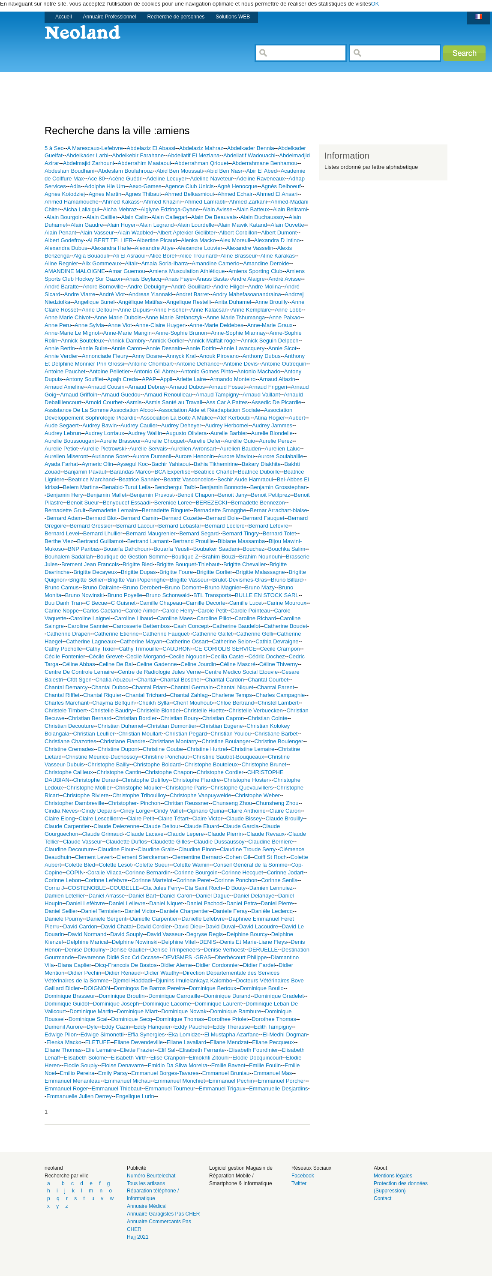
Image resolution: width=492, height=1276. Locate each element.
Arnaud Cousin (105, 387)
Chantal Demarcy (66, 687)
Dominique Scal (88, 1019)
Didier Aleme (176, 965)
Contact (382, 1198)
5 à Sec (54, 148)
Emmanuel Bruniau (226, 1073)
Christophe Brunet (263, 764)
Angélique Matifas (140, 302)
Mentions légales (393, 1176)
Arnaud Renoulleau (168, 394)
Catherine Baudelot (236, 626)
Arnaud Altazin (277, 379)
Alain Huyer (121, 225)
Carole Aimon (142, 610)
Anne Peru (58, 325)
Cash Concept (191, 626)
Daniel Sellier (61, 911)
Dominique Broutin (121, 996)
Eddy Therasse (231, 1027)
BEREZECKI (212, 502)
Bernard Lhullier (103, 533)
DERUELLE (263, 949)
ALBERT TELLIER (110, 240)
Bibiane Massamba (241, 541)
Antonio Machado (258, 371)
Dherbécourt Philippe (241, 957)
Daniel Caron (176, 895)
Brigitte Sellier (86, 579)
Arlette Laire (191, 379)
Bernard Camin (139, 518)
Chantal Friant (149, 687)
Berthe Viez (59, 541)
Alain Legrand (156, 225)
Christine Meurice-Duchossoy (101, 757)
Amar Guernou (127, 271)
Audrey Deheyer (181, 425)
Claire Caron (284, 811)
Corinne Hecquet (242, 872)
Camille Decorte (205, 603)
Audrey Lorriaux (104, 433)
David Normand (87, 934)
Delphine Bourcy (247, 934)
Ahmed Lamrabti (205, 201)
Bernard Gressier (91, 525)
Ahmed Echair (235, 194)
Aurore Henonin (194, 456)
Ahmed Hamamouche (72, 201)
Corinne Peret (193, 880)
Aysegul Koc (132, 464)
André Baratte (62, 286)
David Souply (126, 934)
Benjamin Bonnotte (222, 487)
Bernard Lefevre (268, 525)
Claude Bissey (244, 818)
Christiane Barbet (276, 733)
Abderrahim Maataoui (144, 163)
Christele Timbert (66, 710)
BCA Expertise (173, 471)
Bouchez (253, 549)
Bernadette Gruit (65, 510)
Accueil (63, 17)
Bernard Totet (279, 533)
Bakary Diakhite (261, 464)
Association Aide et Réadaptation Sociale (209, 410)
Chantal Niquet (234, 687)
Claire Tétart (173, 818)
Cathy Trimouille (139, 649)
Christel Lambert (278, 703)
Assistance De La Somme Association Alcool (100, 410)
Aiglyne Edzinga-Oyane (170, 209)
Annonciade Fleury (105, 356)
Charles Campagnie (280, 695)
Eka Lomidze (184, 1034)
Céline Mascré (237, 664)
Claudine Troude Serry (248, 849)
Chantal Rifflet (62, 695)
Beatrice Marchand (91, 479)
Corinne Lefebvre (106, 880)
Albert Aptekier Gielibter (186, 232)
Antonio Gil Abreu (155, 371)
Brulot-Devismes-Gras (239, 579)
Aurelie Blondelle (272, 433)
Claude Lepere (185, 834)
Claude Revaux (265, 834)
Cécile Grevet (106, 656)
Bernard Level (62, 533)
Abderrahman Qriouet (201, 163)
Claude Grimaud (102, 834)
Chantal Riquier (102, 695)
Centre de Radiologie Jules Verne (159, 672)
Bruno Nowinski (84, 595)
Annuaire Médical (147, 1206)
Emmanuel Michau (127, 1081)
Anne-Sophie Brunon (181, 333)
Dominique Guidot (67, 1003)
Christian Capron (223, 718)
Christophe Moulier (138, 787)
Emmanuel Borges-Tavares (164, 1073)
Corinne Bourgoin (196, 872)
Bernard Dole (222, 518)
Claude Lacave (145, 834)
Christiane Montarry (173, 741)
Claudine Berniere (270, 841)
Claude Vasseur (82, 841)
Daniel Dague (213, 895)
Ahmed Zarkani (248, 201)
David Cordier (154, 926)
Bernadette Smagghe (220, 510)
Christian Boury (179, 718)
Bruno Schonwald (167, 595)
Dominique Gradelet (279, 996)
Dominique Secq (131, 1019)
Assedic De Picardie (276, 402)
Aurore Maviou (236, 456)
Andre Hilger (228, 286)
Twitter (298, 1183)
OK (375, 3)
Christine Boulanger (225, 741)
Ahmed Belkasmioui (189, 194)
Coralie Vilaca (104, 872)
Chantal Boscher (180, 679)
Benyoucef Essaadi (126, 502)
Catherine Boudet (285, 626)
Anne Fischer (169, 309)
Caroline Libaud (133, 618)
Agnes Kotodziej (65, 194)
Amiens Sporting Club (255, 271)
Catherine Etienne (116, 633)
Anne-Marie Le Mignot (72, 333)
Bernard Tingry (240, 533)
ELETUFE (98, 1042)
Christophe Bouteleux (210, 764)
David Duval (220, 926)
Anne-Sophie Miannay (238, 333)
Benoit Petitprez (270, 495)
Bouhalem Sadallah (69, 556)
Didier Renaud (123, 973)
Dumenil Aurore (64, 1027)
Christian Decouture (69, 726)
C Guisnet (123, 603)
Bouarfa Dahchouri (126, 549)
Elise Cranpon (168, 1057)
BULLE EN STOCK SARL (267, 595)
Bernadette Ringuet (166, 510)
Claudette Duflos (126, 841)
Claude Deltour (161, 826)
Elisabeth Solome (85, 1057)
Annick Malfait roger (212, 340)
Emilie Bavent (228, 1065)
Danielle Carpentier (153, 919)
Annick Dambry (126, 340)
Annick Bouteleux (82, 340)
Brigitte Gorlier (214, 572)
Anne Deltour (98, 309)
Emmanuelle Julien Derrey (78, 1096)
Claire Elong (60, 818)
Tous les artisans (146, 1183)
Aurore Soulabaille (280, 456)
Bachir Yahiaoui (170, 464)
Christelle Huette (204, 710)
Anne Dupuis (134, 309)
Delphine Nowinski (135, 942)
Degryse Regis (204, 934)
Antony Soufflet (84, 379)
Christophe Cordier (220, 772)
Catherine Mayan (141, 641)
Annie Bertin (60, 348)
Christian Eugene (221, 726)
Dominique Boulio (262, 988)
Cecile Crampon (280, 649)
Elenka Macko (63, 1042)
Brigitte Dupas (138, 572)
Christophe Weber (257, 795)
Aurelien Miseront (66, 456)
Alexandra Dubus (66, 248)
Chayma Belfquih (113, 703)
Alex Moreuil (234, 240)
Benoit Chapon (195, 495)
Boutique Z (184, 556)
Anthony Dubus (262, 356)
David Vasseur (165, 934)
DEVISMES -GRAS (187, 957)
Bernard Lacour (135, 525)
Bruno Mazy (260, 587)
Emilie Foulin (265, 1065)
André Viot (112, 294)
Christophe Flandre (196, 780)
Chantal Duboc (109, 687)
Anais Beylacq (143, 279)
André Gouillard (190, 286)
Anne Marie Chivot (67, 317)
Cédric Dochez (266, 656)
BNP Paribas (83, 549)
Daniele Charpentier (184, 911)
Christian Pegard (186, 733)
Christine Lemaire (252, 749)
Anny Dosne (147, 356)
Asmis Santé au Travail (173, 402)
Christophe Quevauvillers (241, 787)
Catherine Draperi (68, 633)
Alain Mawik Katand (242, 225)
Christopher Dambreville (74, 803)
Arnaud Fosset (227, 387)
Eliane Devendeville (138, 1042)
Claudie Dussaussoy (219, 841)
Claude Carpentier (67, 826)
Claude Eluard (201, 826)
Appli (166, 379)
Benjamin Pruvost (152, 495)
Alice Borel (162, 255)
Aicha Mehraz (120, 209)
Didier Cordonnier (217, 965)
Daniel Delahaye (254, 895)
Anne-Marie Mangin (127, 333)
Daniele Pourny (64, 919)
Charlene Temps (231, 695)
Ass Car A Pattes (227, 402)
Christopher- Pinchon (134, 803)
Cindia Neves (61, 811)
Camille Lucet (246, 603)
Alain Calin (134, 217)
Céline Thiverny (278, 664)
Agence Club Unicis (189, 186)
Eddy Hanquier (152, 1027)
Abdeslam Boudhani (69, 171)
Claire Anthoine (247, 811)
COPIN (75, 872)
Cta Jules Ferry (162, 888)
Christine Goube (163, 749)
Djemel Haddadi (132, 980)
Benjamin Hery (64, 495)
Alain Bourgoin (64, 217)
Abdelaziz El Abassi (151, 148)
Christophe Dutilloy (145, 780)
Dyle (92, 1027)
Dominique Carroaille (174, 996)
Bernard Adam (64, 518)
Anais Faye (178, 279)
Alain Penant (60, 232)
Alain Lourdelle (195, 225)
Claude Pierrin (225, 834)
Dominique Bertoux (213, 988)
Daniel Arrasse (107, 895)
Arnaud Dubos (187, 387)
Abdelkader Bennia (250, 148)
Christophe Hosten (247, 780)
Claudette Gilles (170, 841)
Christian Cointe (268, 718)
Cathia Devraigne (276, 641)
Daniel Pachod (204, 903)
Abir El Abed (261, 171)
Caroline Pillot (214, 618)
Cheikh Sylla (153, 703)
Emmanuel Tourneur (170, 1088)
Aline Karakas (278, 255)
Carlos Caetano (102, 610)
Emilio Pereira (77, 1073)
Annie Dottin (201, 348)
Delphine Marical (87, 942)
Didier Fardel (259, 965)
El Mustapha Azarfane (231, 1034)
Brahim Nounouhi (260, 556)
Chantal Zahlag (188, 695)
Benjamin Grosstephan (278, 487)
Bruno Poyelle (125, 595)
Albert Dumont (279, 232)
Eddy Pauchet (191, 1027)
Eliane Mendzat (229, 1042)
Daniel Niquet (166, 903)
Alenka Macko (198, 240)
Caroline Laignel (90, 618)
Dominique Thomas (180, 1019)
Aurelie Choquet (164, 441)
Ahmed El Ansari (276, 194)
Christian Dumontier (171, 726)
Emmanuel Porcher (281, 1081)
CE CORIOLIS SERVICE (225, 649)
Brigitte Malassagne (260, 572)
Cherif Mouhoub (193, 703)
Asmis (133, 402)
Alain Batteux (252, 209)
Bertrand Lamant (148, 541)
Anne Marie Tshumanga (235, 317)
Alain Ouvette (287, 225)
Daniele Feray (230, 911)
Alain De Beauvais (214, 217)
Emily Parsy (113, 1073)
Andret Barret (192, 294)
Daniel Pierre (277, 903)
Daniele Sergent (106, 919)
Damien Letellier (65, 895)
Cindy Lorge (135, 811)
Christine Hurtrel (207, 749)
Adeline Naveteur (211, 178)
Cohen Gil (237, 857)
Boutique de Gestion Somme (132, 556)
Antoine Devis (240, 363)
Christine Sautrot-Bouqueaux (228, 757)
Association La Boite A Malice (176, 417)
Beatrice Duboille (259, 471)
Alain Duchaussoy (262, 217)
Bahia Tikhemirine (216, 464)
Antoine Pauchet (65, 371)
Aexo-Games (145, 186)
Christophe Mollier (88, 787)
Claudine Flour (116, 849)
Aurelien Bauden (240, 448)
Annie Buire (93, 348)
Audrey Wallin (145, 433)
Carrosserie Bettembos (141, 626)
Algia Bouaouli (91, 255)
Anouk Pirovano (219, 356)
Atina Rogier (269, 417)
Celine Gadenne (157, 664)
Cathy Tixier (100, 649)
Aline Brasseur (238, 255)
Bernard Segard (199, 533)
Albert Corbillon (238, 232)
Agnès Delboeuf (281, 186)
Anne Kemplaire (251, 309)
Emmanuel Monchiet (179, 1081)
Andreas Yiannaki (150, 294)
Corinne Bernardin (148, 872)
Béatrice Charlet (214, 471)
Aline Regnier (61, 263)
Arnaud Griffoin (78, 394)
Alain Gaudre (87, 225)
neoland (54, 1168)
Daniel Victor (140, 911)
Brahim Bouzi (218, 556)
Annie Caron (126, 348)
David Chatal (117, 926)
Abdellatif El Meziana (193, 155)
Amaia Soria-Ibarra (164, 263)
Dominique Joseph (116, 1003)
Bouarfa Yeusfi (171, 549)
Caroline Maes (175, 618)
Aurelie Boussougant (70, 441)
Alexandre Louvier (199, 248)
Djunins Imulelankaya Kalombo (194, 980)
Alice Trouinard (198, 255)
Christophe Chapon (169, 772)
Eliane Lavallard (187, 1042)
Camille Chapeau (160, 603)
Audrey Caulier (138, 425)
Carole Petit (212, 610)
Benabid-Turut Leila (126, 487)
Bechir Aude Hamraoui (245, 479)
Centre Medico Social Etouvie (241, 672)
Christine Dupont (118, 749)
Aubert (296, 417)
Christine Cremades (69, 749)
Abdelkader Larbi (87, 155)
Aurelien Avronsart (193, 448)
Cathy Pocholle (63, 649)
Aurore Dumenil (151, 456)
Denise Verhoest (224, 949)
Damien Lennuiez (271, 888)
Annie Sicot (282, 348)
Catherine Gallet (212, 633)
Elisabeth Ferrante (202, 1050)
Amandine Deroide (266, 263)
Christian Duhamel (121, 726)
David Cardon (80, 926)
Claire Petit (140, 818)
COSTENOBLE (87, 888)
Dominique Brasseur (70, 996)
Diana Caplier (74, 965)
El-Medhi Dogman (285, 1034)
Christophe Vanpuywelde (200, 795)
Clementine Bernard (197, 857)
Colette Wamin (191, 865)
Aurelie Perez (275, 441)
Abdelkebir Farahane (138, 155)
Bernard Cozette (182, 518)
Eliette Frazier (137, 1050)
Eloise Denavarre (122, 1065)
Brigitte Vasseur (189, 579)
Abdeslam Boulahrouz (125, 171)
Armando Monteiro (232, 379)
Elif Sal (166, 1050)
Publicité (136, 1168)
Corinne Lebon (63, 880)
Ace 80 (96, 178)
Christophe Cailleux (69, 772)
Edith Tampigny (273, 1027)
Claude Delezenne (116, 826)
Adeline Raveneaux (261, 178)
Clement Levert (94, 857)
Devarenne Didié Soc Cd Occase (118, 957)
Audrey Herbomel (226, 425)
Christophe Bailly (108, 764)
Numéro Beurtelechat (151, 1176)
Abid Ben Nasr (225, 171)
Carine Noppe (62, 610)
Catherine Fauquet (165, 633)
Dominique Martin (91, 1011)
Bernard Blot (101, 518)
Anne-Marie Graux (269, 325)
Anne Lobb (288, 309)
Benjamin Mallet (106, 495)
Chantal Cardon (224, 679)
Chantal (146, 679)
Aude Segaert (62, 425)
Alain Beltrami (290, 209)
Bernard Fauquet (264, 518)
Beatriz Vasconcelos (189, 479)
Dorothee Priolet (228, 1019)
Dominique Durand (227, 996)
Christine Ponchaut (165, 757)
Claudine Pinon (197, 849)
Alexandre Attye (154, 248)
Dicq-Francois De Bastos (126, 965)
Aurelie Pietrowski (103, 448)
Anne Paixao (284, 317)
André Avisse (285, 279)
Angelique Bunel (94, 302)
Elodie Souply (80, 1065)
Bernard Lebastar (179, 525)
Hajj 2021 (138, 1237)
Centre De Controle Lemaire (79, 672)
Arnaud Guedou (121, 394)
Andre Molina (264, 286)
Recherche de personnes (175, 17)
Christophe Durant (95, 780)
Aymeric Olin (97, 464)
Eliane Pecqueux (273, 1042)
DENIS (207, 942)
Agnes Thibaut (143, 194)
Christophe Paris (186, 787)
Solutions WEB (233, 17)
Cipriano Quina (205, 811)
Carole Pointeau (250, 610)
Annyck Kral (180, 356)
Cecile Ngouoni (188, 656)
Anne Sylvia (89, 325)
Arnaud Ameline (64, 387)
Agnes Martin (105, 194)
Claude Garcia (240, 826)
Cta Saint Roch (203, 888)
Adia (75, 186)
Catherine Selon (232, 641)
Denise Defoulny (85, 949)
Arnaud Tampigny (217, 394)
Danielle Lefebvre (203, 919)
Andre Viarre (80, 294)
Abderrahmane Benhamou (264, 163)
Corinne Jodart (285, 872)
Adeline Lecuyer (166, 178)
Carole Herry (178, 610)
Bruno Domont (183, 587)
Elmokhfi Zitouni (208, 1057)
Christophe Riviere (86, 795)
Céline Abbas (78, 664)
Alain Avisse (218, 209)
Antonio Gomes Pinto (206, 371)
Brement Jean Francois (90, 564)
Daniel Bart (142, 895)
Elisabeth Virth (129, 1057)
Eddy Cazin (116, 1027)
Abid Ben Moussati (179, 171)
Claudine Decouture (69, 849)
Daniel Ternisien (100, 911)
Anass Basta (212, 279)
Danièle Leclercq (272, 911)
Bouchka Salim (287, 549)
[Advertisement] (201, 91)
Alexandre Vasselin (249, 248)
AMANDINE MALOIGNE (75, 271)
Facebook (302, 1176)
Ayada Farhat (61, 464)
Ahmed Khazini (162, 201)
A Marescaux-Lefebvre (95, 148)
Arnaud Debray (146, 387)
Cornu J (54, 888)
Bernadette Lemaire (113, 510)
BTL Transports (212, 595)
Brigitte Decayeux (95, 572)
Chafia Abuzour (115, 679)
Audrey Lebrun (63, 433)
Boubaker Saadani (216, 549)
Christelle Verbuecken (255, 710)
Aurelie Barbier (228, 433)
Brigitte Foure (176, 572)
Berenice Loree (173, 502)
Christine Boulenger (278, 741)
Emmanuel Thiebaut (116, 1088)
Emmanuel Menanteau (73, 1081)
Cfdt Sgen (79, 679)
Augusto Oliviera (186, 433)
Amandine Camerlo (215, 263)
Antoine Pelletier (109, 371)
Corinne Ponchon (235, 880)
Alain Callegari (169, 217)
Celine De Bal (116, 664)
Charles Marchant (67, 703)
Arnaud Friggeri (268, 387)
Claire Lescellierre (101, 818)
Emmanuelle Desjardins (278, 1088)
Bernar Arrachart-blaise (278, 510)
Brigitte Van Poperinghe (137, 579)
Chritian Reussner (186, 803)
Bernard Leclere (225, 525)
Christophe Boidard (156, 764)
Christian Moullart (140, 733)
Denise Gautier (128, 949)
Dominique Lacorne (167, 1003)
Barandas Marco (130, 471)
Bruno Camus (61, 587)
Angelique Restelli (188, 302)
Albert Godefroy (64, 240)
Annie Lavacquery (242, 348)
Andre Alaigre (248, 279)
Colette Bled (80, 865)
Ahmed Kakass (120, 201)
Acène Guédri (125, 178)
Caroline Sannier (88, 626)
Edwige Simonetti (102, 1034)
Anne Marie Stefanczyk (174, 317)
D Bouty (236, 888)
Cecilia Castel (227, 656)
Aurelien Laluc (282, 448)
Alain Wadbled (135, 232)
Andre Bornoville (103, 286)
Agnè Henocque (237, 186)
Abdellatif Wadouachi (249, 155)
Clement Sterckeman (142, 857)
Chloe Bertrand (235, 703)
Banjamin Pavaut (85, 471)
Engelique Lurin (134, 1096)
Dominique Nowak (184, 1011)
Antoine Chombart (150, 363)
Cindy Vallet (168, 811)
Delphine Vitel (178, 942)
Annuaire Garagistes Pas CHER (163, 1214)
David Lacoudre (258, 926)
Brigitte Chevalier (244, 564)
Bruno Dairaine (101, 587)
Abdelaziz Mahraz (201, 148)
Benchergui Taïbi (175, 487)
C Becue (96, 603)
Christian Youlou (230, 733)
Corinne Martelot (151, 880)
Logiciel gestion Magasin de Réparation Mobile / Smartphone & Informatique (241, 1175)
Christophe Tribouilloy (139, 795)
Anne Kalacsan (209, 309)
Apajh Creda (122, 379)
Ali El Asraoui (129, 255)
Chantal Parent (275, 687)
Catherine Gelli (254, 633)
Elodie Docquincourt (257, 1057)
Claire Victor (207, 818)
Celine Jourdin (198, 664)
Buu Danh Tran (63, 603)
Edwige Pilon (61, 1034)
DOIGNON (97, 988)
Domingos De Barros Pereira (149, 988)
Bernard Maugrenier (151, 533)
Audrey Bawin (99, 425)
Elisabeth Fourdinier (253, 1050)
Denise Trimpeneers (175, 949)
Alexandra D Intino (277, 240)
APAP (149, 379)
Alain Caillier (102, 217)
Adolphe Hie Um (104, 186)
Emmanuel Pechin (231, 1081)
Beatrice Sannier (139, 479)
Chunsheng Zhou (277, 803)
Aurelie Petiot (61, 448)
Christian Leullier (94, 733)
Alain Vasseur (97, 232)
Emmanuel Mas (272, 1073)
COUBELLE (124, 888)
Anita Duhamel (233, 302)
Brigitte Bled (138, 564)
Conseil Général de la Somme (250, 865)
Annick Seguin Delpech (269, 340)
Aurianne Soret (110, 456)
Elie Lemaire (100, 1050)
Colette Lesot (115, 865)
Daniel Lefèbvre (85, 903)
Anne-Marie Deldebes (216, 325)
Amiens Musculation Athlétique (187, 271)
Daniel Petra (241, 903)
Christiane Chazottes (70, 741)
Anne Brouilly (271, 302)
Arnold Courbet (104, 402)
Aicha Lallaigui (81, 209)
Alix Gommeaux (101, 263)
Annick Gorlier (166, 340)
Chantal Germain (192, 687)
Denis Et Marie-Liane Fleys (253, 942)
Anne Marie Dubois (118, 317)
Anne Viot (120, 325)
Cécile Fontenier (65, 656)
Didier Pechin (84, 973)
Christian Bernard (89, 718)
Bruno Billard (287, 579)
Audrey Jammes (272, 425)
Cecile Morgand (145, 656)
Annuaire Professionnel (109, 17)
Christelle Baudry (111, 710)
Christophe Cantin (118, 772)
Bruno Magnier (223, 587)
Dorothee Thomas (274, 1019)
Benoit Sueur (83, 502)
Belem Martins (81, 487)
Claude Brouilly (284, 818)
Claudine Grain (156, 849)
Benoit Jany (232, 495)
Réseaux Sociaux (311, 1168)
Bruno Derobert (142, 587)
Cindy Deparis (99, 811)
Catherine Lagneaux (91, 641)
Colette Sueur (152, 865)
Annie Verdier (61, 356)
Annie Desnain (164, 348)
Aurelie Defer (204, 441)
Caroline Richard (255, 618)
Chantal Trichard (145, 695)
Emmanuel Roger (66, 1088)
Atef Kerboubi (234, 417)
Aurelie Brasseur (120, 441)
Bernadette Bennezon (258, 502)
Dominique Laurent (218, 1003)
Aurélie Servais (148, 448)
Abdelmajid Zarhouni (88, 163)
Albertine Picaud (157, 240)
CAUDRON (176, 649)
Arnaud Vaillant (261, 394)
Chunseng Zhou (232, 803)
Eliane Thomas (63, 1050)
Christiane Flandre (122, 741)
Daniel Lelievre (127, 903)
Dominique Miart (137, 1011)
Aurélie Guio (240, 441)
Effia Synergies (146, 1034)
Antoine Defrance (198, 363)
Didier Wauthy (161, 973)
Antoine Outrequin (283, 363)
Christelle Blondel (158, 710)
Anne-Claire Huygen (160, 325)
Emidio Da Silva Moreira (177, 1065)
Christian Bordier (136, 718)
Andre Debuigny (147, 286)
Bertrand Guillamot (100, 541)
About (380, 1168)
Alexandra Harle (111, 248)
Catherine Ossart (187, 641)
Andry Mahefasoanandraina (247, 294)
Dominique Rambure (235, 1011)
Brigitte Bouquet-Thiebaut (187, 564)
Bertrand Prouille (193, 541)
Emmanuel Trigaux (222, 1088)
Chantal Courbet (268, 679)
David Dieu (188, 926)
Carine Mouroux (286, 603)
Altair (131, 263)
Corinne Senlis (279, 880)
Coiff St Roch (270, 857)
